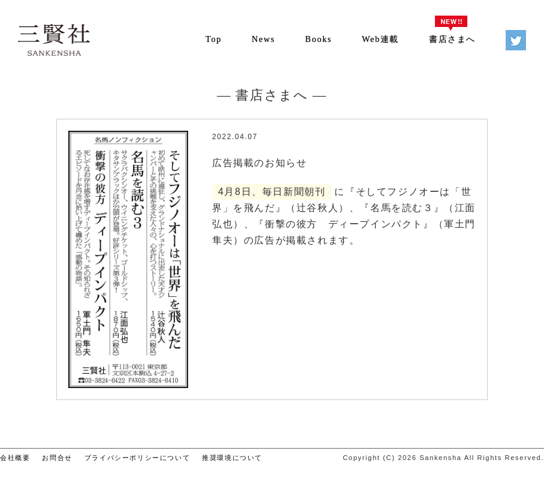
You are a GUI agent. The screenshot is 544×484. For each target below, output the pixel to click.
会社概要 (15, 457)
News (263, 39)
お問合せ (57, 457)
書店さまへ (452, 39)
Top (213, 39)
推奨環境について (232, 457)
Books (318, 39)
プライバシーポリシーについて (137, 457)
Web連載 (380, 39)
